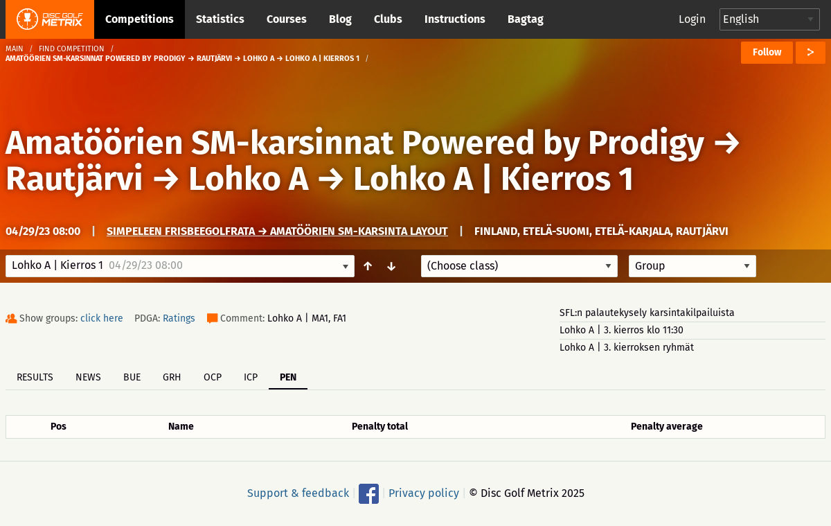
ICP (251, 377)
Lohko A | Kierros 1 (493, 179)
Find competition (72, 48)
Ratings (179, 318)
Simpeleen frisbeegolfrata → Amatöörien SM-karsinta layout (277, 231)
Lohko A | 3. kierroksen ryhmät (627, 347)
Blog (340, 19)
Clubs (388, 19)
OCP (213, 377)
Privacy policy (423, 493)
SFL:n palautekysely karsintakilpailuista (647, 313)
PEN (288, 377)
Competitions (139, 19)
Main (15, 48)
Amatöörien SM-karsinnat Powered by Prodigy (355, 143)
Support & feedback (298, 493)
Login (692, 19)
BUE (132, 377)
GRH (172, 377)
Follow (767, 52)
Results (35, 377)
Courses (287, 19)
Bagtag (526, 19)
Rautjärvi (74, 179)
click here (101, 318)
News (88, 377)
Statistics (220, 19)
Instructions (455, 19)
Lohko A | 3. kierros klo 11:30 (621, 330)
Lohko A (248, 179)
